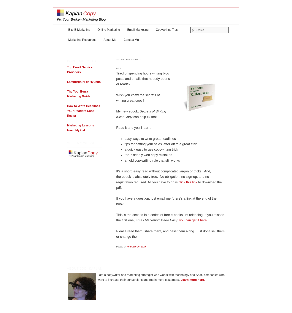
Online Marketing (108, 29)
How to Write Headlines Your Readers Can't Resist (83, 110)
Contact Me (131, 39)
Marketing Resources (82, 39)
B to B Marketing (79, 29)
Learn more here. (193, 279)
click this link (188, 182)
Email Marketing (138, 29)
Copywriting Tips (167, 29)
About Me (110, 39)
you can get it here (193, 220)
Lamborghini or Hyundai (84, 81)
